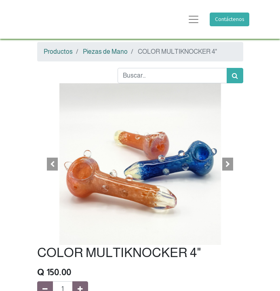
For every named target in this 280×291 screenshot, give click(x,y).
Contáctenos (229, 19)
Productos (58, 51)
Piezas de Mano (105, 51)
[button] (52, 164)
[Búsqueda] (235, 75)
